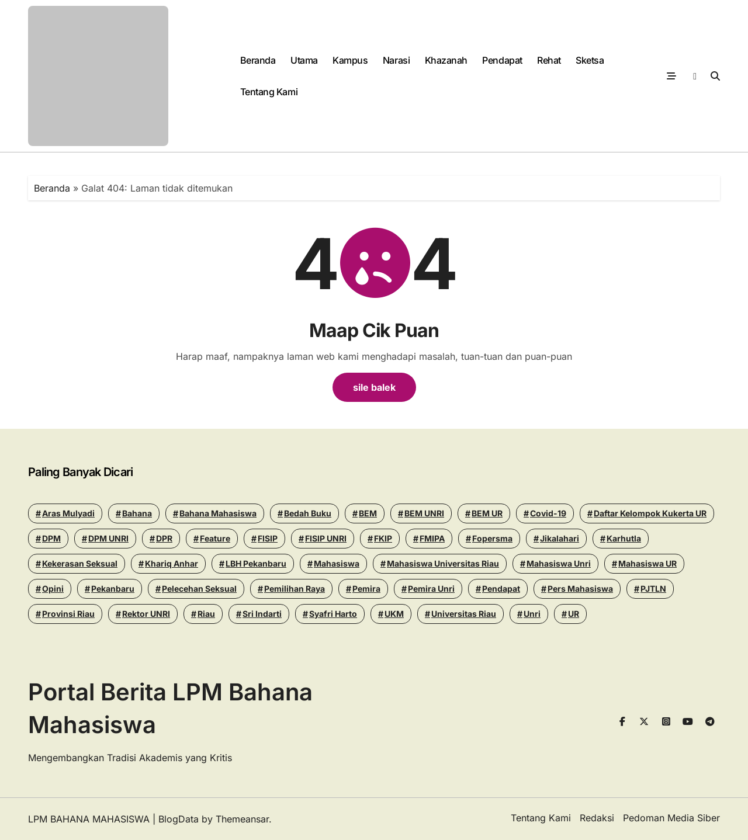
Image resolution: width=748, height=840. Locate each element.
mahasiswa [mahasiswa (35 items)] (336, 563)
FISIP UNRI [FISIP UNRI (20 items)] (326, 538)
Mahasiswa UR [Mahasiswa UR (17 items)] (647, 563)
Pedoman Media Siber (671, 818)
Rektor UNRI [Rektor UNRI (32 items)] (146, 614)
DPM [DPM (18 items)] (51, 538)
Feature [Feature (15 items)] (215, 538)
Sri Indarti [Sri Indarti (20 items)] (262, 614)
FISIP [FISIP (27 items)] (268, 538)
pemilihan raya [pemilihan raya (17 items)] (294, 588)
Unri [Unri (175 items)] (532, 614)
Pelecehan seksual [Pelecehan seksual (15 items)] (199, 588)
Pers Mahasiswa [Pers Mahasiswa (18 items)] (580, 588)
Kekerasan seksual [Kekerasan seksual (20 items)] (79, 563)
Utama (304, 60)
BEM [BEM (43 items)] (368, 513)
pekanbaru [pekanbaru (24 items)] (112, 588)
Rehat (549, 60)
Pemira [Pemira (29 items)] (366, 588)
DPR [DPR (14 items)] (164, 538)
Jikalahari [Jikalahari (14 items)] (559, 538)
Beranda (258, 60)
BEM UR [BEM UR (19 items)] (487, 513)
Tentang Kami (268, 92)
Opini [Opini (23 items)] (53, 588)
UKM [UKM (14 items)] (394, 614)
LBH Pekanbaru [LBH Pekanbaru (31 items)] (256, 563)
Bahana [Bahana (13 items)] (137, 513)
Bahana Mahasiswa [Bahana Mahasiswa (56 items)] (218, 513)
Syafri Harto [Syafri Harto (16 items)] (333, 614)
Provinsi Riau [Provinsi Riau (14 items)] (68, 614)
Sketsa (590, 60)
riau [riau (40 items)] (206, 614)
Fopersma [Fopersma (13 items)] (492, 538)
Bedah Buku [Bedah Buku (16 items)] (307, 513)
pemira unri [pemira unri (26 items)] (431, 588)
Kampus (350, 60)
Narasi (396, 60)
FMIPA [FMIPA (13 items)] (432, 538)
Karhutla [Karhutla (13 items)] (624, 538)
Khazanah (446, 60)
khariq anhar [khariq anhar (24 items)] (171, 563)
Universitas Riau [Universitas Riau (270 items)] (463, 614)
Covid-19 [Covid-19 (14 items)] (548, 513)
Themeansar (242, 819)
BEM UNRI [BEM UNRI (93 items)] (424, 513)
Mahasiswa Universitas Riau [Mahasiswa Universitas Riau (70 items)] (443, 563)
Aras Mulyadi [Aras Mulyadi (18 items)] (68, 513)
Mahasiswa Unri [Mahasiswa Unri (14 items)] (559, 563)
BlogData (178, 819)
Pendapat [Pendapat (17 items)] (501, 588)
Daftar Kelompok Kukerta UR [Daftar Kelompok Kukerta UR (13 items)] (650, 513)
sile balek (374, 387)
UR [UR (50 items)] (573, 614)
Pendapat (502, 60)
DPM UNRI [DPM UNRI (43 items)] (108, 538)
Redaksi (597, 818)
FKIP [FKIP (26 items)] (383, 538)
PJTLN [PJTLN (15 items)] (653, 588)
